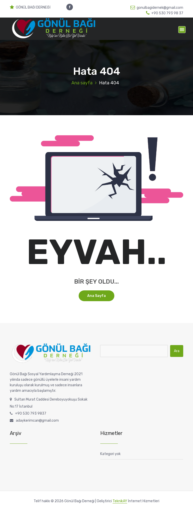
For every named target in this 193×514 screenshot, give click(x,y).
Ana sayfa (81, 83)
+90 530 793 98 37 (164, 13)
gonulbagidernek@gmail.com (156, 8)
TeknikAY (120, 501)
